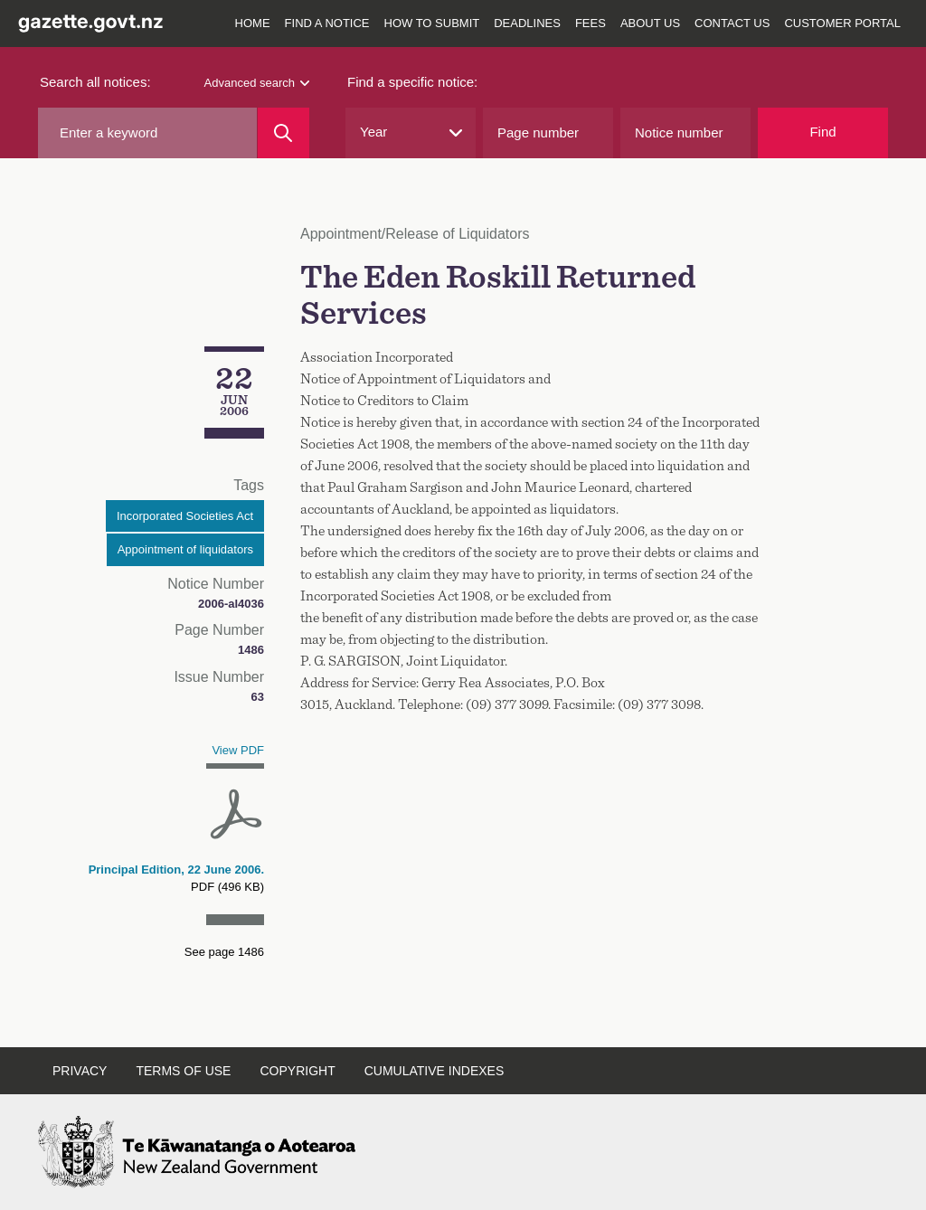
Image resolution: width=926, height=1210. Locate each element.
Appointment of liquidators (185, 549)
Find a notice (327, 23)
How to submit (432, 23)
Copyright (297, 1070)
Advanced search (256, 83)
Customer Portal (842, 23)
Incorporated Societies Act (185, 516)
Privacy (79, 1070)
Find (822, 131)
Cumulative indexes (434, 1070)
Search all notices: (95, 82)
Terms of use (183, 1070)
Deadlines (527, 23)
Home (252, 23)
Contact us (732, 23)
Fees (590, 23)
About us (650, 23)
